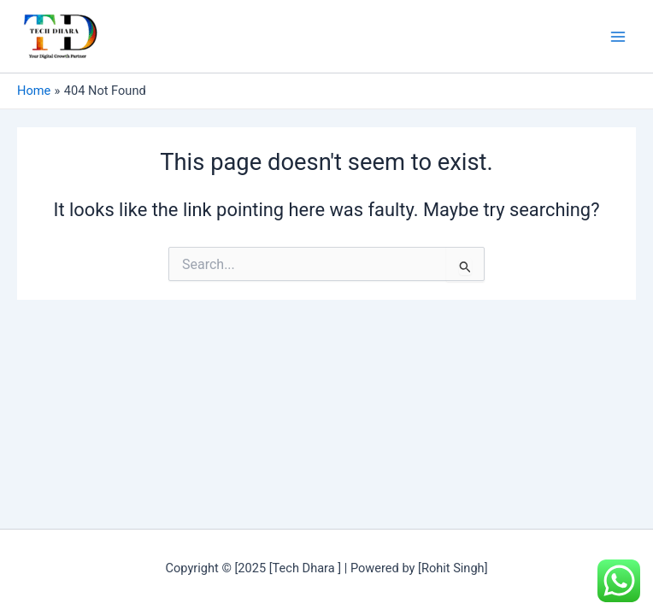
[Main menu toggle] (618, 37)
